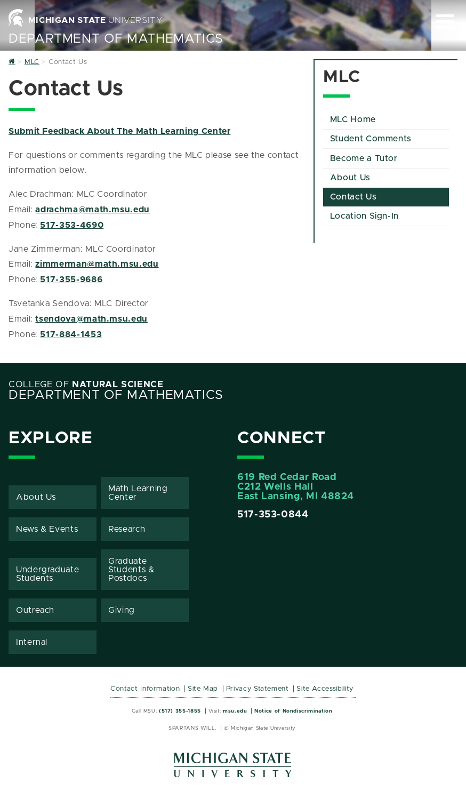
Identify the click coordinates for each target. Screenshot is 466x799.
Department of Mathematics (116, 39)
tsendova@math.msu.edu (91, 319)
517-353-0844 (273, 515)
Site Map (203, 688)
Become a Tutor (364, 158)
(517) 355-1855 (180, 711)
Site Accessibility (324, 688)
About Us (350, 177)
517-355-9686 (71, 279)
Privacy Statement (257, 688)
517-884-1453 (71, 334)
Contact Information (145, 688)
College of (86, 384)
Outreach (35, 610)
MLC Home (353, 119)
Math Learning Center (137, 492)
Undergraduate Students (47, 573)
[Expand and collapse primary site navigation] (444, 22)
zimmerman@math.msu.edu (96, 264)
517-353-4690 (71, 225)
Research (126, 529)
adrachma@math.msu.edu (92, 209)
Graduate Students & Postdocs (131, 569)
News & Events (47, 529)
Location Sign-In (364, 216)
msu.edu (235, 711)
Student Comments (371, 138)
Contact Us (353, 197)
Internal (31, 642)
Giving (121, 610)
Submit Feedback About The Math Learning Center (119, 131)
